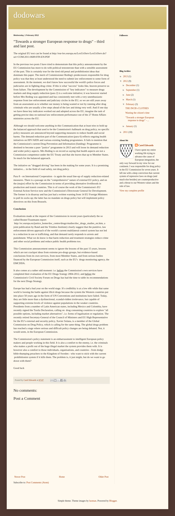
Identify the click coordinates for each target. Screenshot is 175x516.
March (129, 99)
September (131, 90)
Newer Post (19, 477)
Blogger (113, 501)
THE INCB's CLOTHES (137, 108)
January (130, 126)
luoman (92, 501)
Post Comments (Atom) (37, 482)
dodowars (29, 15)
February (130, 104)
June (128, 95)
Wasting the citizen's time (137, 113)
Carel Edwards (145, 145)
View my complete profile (131, 190)
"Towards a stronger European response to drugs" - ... (139, 119)
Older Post (104, 477)
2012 (126, 81)
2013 (126, 76)
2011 (125, 132)
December (131, 85)
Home (62, 477)
